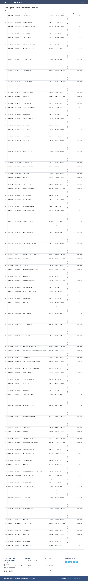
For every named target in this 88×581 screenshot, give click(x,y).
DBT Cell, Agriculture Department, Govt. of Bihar (75, 578)
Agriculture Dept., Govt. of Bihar (32, 560)
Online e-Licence (13, 2)
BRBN (27, 563)
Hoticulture (28, 567)
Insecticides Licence (50, 565)
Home (82, 2)
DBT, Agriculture (29, 565)
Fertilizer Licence (49, 563)
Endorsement (48, 567)
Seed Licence (48, 560)
